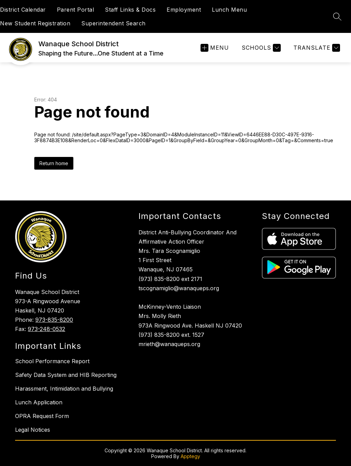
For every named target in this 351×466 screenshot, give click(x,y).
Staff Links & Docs (130, 9)
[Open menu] (215, 48)
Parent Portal (75, 9)
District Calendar (23, 9)
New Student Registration (35, 23)
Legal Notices (32, 429)
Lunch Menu (229, 9)
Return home (53, 163)
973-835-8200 (54, 319)
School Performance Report (52, 361)
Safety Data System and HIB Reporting (66, 374)
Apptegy (190, 456)
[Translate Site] (316, 48)
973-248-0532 (46, 329)
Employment (184, 9)
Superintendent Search (113, 23)
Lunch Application (38, 402)
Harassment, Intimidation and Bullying (64, 388)
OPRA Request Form (42, 416)
